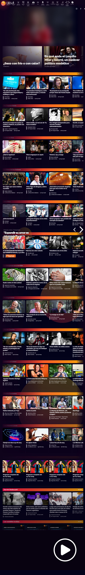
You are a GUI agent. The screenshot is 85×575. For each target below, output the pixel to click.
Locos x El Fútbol (60, 5)
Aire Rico (34, 4)
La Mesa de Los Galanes (29, 5)
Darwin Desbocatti (18, 5)
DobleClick (8, 4)
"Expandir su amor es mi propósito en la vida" (16, 236)
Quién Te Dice (23, 5)
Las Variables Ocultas (71, 5)
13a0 (39, 4)
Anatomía (76, 4)
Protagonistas (55, 4)
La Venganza (50, 5)
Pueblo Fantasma (45, 5)
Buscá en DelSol (2, 5)
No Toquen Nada (13, 5)
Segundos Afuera (66, 5)
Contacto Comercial (73, 7)
